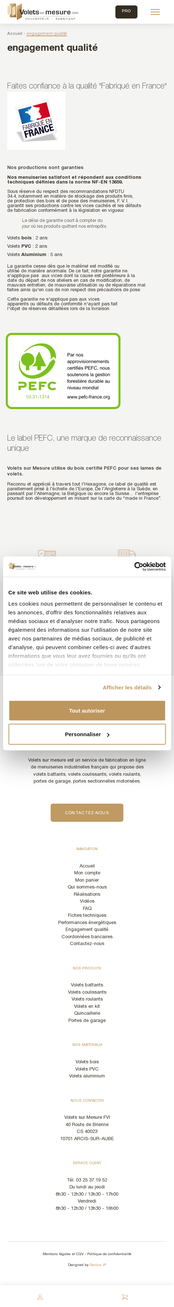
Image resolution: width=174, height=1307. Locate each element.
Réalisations (87, 894)
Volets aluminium (87, 1076)
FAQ (87, 909)
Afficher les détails (127, 687)
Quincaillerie (87, 1013)
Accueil (14, 34)
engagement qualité (46, 34)
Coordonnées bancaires (87, 937)
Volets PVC (87, 1069)
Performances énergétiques (87, 923)
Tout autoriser (87, 710)
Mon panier (87, 880)
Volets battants (87, 985)
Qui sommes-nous (87, 887)
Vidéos (87, 901)
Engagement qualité (87, 930)
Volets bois (87, 1062)
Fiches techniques (87, 916)
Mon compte (87, 873)
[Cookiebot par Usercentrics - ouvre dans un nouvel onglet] (134, 567)
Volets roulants (87, 999)
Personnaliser (87, 734)
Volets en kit (87, 1007)
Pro (126, 11)
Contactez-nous (87, 813)
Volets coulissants (87, 992)
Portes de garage (87, 1021)
